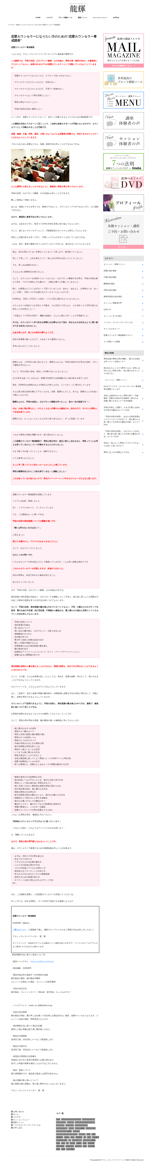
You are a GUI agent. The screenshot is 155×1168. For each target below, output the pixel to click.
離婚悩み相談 (109, 283)
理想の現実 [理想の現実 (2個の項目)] (60, 1146)
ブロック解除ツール (65, 18)
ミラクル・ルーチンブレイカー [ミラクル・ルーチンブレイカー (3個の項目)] (67, 1134)
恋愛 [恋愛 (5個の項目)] (58, 1143)
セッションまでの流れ (113, 315)
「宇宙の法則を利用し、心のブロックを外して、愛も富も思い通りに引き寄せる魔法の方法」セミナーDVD (122, 432)
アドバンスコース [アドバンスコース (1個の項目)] (88, 1119)
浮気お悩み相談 (110, 290)
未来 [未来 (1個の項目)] (84, 1143)
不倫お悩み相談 (110, 277)
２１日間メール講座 (112, 341)
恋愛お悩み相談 (110, 270)
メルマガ (49, 18)
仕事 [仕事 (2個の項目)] (93, 1134)
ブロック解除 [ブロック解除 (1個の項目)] (79, 1128)
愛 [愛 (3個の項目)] (67, 1143)
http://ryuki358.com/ (42, 962)
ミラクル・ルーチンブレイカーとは (118, 322)
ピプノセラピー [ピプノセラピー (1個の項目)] (62, 1128)
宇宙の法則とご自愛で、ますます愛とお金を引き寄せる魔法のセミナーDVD (122, 407)
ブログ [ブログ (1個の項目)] (71, 1128)
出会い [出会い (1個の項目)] (67, 1137)
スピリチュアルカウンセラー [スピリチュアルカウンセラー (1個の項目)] (84, 1122)
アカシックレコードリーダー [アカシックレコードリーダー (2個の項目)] (71, 1119)
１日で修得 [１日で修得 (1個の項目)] (70, 1149)
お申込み (116, 18)
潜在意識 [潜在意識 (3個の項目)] (91, 1143)
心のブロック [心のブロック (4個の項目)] (77, 1140)
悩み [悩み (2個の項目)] (63, 1143)
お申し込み (17, 1128)
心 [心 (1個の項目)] (69, 1140)
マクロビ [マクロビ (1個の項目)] (76, 1131)
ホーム (16, 1114)
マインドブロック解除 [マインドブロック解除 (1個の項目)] (64, 1131)
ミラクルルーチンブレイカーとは (26, 1125)
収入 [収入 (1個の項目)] (72, 1137)
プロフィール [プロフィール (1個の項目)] (90, 1128)
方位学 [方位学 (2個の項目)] (72, 1143)
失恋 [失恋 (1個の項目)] (89, 1137)
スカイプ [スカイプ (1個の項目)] (70, 1122)
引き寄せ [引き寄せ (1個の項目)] (95, 1137)
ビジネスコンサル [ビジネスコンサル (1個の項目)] (81, 1125)
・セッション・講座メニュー (115, 379)
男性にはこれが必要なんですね (116, 451)
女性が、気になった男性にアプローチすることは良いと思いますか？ (122, 443)
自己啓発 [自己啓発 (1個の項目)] (91, 1146)
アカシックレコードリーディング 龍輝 (115, 1160)
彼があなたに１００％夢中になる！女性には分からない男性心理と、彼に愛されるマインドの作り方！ (122, 369)
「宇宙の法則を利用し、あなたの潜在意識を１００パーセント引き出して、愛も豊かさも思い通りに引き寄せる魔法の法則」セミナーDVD (122, 419)
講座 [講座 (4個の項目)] (58, 1149)
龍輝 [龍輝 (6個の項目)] (63, 1149)
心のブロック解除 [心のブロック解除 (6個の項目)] (89, 1140)
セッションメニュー (100, 18)
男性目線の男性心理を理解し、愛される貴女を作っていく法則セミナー (122, 359)
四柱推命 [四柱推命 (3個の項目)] (79, 1137)
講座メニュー (82, 18)
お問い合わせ (18, 1112)
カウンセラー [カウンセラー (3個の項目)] (61, 1122)
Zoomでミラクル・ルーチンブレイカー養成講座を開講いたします (122, 386)
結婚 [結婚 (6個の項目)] (84, 1146)
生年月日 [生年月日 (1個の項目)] (78, 1146)
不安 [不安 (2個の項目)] (88, 1134)
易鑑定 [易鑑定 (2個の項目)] (79, 1143)
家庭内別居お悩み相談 (113, 296)
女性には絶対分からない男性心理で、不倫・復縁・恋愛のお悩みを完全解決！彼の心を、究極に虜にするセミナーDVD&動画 (122, 397)
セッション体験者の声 (113, 302)
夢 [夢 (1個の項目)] (84, 1137)
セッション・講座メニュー (114, 264)
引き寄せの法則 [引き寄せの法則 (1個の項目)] (62, 1140)
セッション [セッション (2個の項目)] (60, 1125)
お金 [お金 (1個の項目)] (58, 1119)
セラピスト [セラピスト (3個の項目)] (69, 1125)
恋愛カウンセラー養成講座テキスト (118, 334)
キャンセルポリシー (112, 328)
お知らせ (107, 309)
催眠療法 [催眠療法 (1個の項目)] (59, 1137)
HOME (38, 18)
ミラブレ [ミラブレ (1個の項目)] (82, 1134)
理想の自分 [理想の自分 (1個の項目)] (69, 1146)
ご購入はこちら (19, 930)
